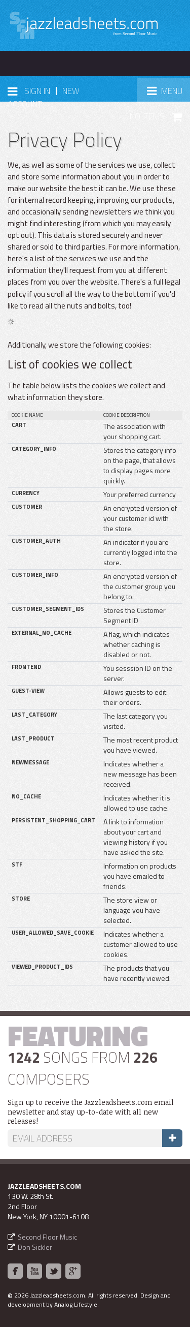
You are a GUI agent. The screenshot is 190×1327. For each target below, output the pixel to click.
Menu (168, 94)
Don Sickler (35, 1247)
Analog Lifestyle (75, 1304)
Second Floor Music (47, 1236)
